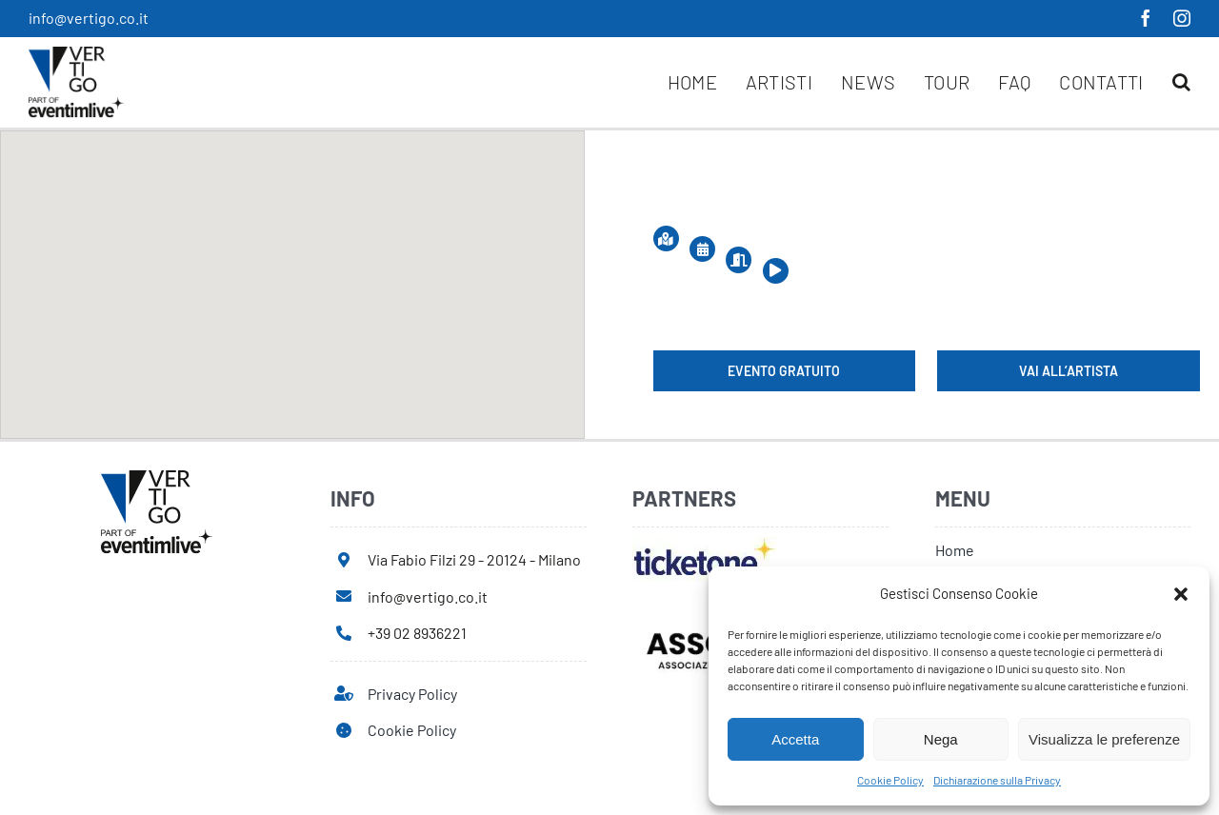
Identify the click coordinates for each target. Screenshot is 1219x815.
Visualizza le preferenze (1104, 739)
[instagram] (1181, 18)
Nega (941, 739)
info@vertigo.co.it (89, 18)
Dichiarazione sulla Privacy (997, 779)
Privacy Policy (412, 694)
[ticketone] (704, 544)
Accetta (795, 739)
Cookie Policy (890, 779)
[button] (1180, 594)
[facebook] (1145, 18)
